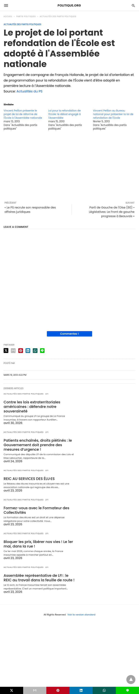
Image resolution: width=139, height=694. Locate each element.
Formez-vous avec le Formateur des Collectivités (36, 510)
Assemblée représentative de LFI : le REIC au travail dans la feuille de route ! (39, 578)
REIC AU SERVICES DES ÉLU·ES (29, 478)
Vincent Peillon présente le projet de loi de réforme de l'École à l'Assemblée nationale (23, 114)
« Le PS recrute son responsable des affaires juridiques (30, 209)
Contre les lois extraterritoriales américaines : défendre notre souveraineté (32, 407)
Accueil (8, 16)
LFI (47, 394)
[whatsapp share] (35, 350)
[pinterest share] (20, 350)
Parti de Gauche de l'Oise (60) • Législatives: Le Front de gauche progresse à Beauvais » (111, 211)
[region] (69, 166)
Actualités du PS (29, 91)
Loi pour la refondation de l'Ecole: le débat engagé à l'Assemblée (64, 114)
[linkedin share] (28, 350)
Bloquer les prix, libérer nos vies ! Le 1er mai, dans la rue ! (38, 544)
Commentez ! (69, 334)
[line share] (42, 350)
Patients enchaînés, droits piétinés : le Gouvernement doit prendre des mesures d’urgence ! (38, 445)
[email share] (13, 350)
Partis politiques (26, 16)
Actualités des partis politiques (58, 16)
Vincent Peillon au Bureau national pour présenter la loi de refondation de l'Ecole (113, 114)
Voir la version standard (81, 614)
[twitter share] (6, 350)
